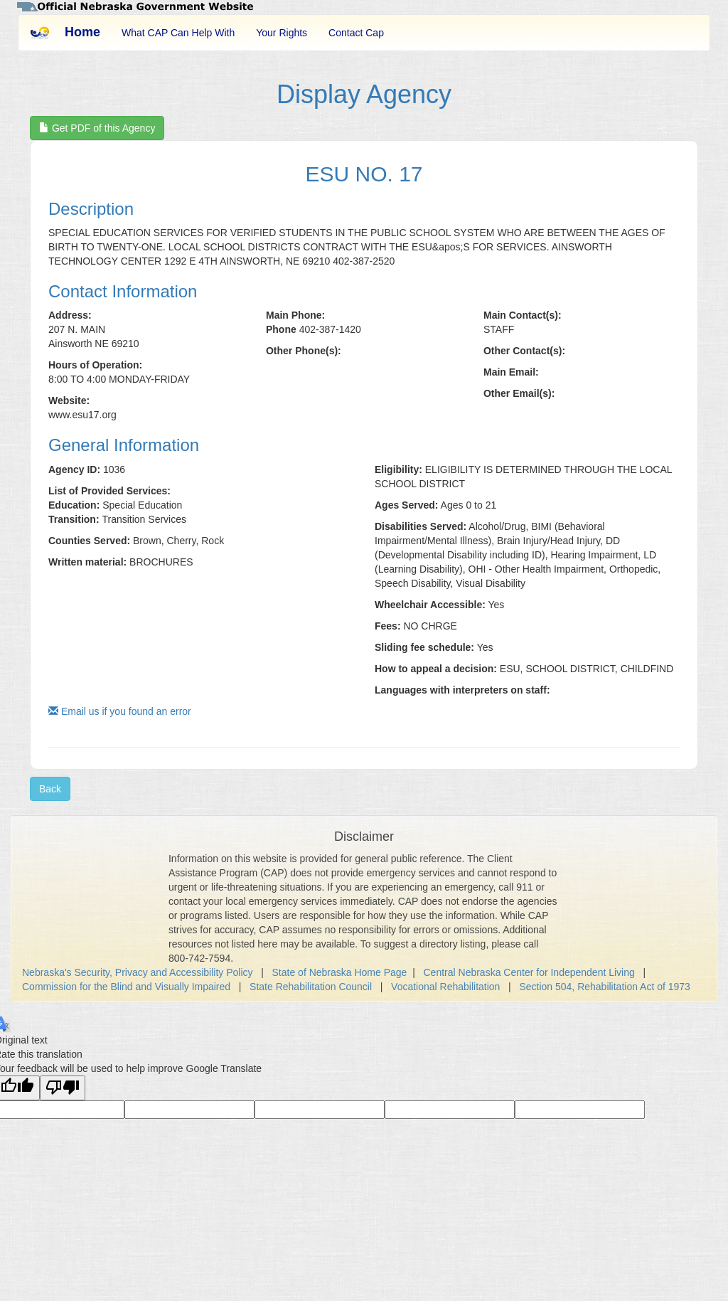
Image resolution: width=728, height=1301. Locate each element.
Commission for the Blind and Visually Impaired (126, 986)
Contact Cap (356, 32)
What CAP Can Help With (178, 32)
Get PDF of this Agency (97, 128)
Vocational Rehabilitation (445, 986)
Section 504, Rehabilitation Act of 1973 (604, 986)
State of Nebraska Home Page (339, 972)
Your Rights (281, 32)
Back (50, 789)
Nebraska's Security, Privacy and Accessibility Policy (137, 972)
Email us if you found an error (119, 711)
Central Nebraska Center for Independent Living (529, 972)
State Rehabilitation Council (311, 986)
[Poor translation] (62, 1088)
